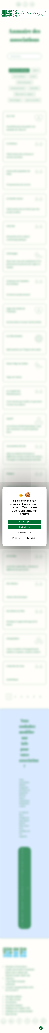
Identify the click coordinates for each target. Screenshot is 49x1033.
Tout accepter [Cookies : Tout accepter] (24, 521)
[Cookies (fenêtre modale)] (41, 1028)
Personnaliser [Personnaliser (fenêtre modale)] (24, 532)
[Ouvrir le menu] (43, 13)
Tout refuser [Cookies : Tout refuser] (24, 527)
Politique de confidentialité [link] (24, 538)
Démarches (32, 13)
